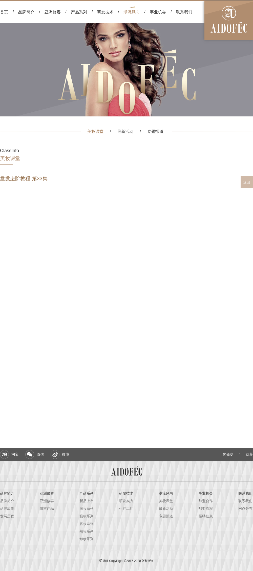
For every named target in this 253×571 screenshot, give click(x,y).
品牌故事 (7, 508)
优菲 (249, 454)
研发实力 (126, 501)
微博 (65, 454)
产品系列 (79, 12)
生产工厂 (126, 508)
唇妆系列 (86, 524)
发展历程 (7, 516)
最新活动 (125, 131)
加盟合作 (206, 501)
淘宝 (14, 454)
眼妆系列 (86, 516)
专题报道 (155, 131)
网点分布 (245, 508)
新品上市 (86, 501)
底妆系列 (86, 508)
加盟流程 (206, 508)
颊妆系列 (86, 531)
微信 (40, 454)
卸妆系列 (86, 539)
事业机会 (158, 12)
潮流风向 (131, 12)
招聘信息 (206, 516)
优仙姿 (228, 454)
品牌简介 (26, 12)
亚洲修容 (47, 493)
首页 (4, 12)
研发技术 (105, 12)
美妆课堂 (95, 131)
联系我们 (184, 12)
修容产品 (47, 508)
